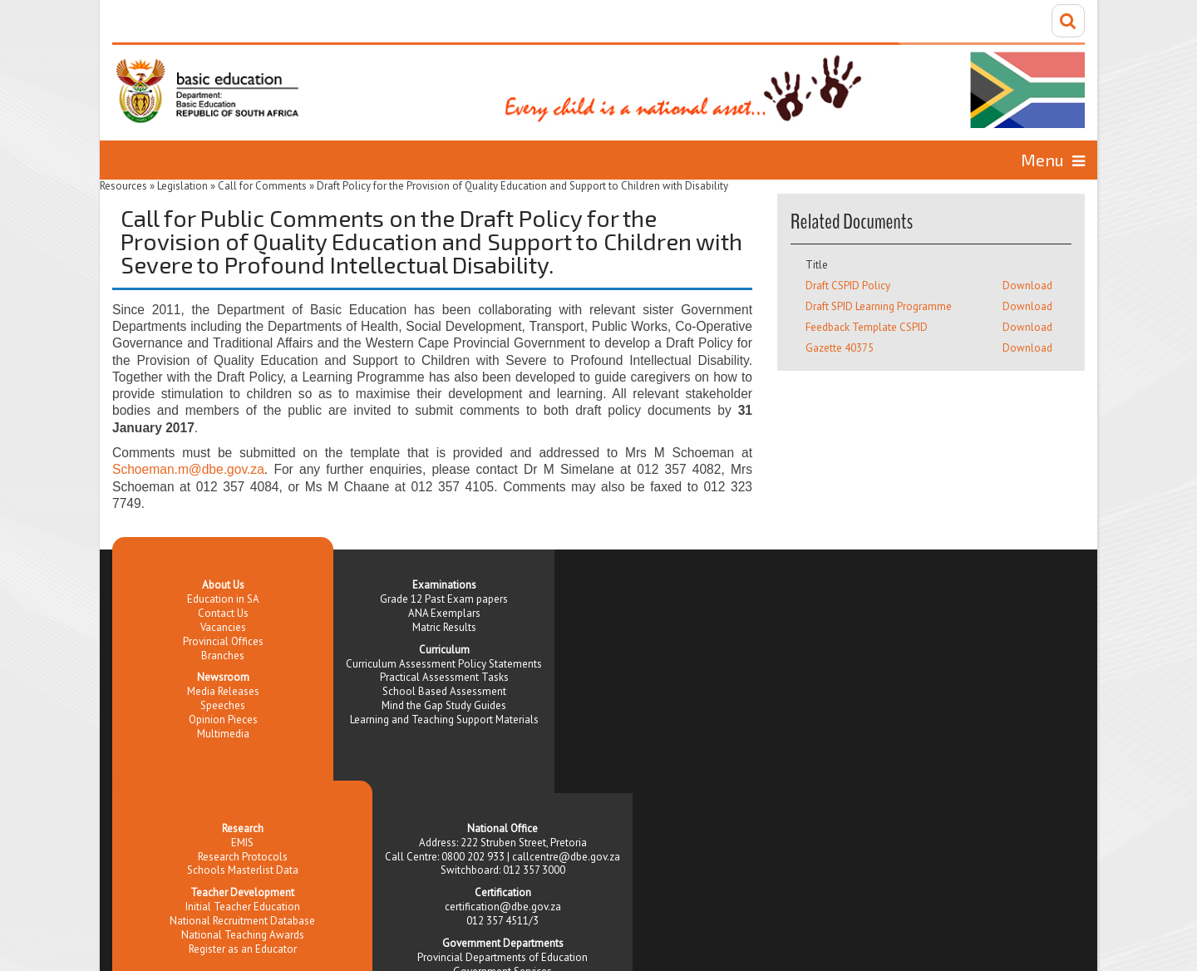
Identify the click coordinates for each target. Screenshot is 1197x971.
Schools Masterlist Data (242, 870)
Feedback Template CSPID (866, 327)
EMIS (242, 842)
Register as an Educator (243, 949)
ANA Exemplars (444, 613)
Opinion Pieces (223, 719)
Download (1027, 285)
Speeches (222, 705)
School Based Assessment (444, 691)
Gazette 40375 (839, 348)
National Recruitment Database (242, 921)
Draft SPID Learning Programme (878, 306)
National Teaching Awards (242, 935)
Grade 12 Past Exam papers (444, 599)
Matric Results (444, 627)
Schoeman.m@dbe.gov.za (188, 469)
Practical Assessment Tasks (444, 677)
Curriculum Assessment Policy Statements (444, 664)
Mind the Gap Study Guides (444, 705)
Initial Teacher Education (242, 907)
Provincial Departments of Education (502, 957)
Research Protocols (243, 857)
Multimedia (223, 734)
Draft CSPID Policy (847, 285)
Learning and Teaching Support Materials (444, 719)
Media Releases (223, 691)
